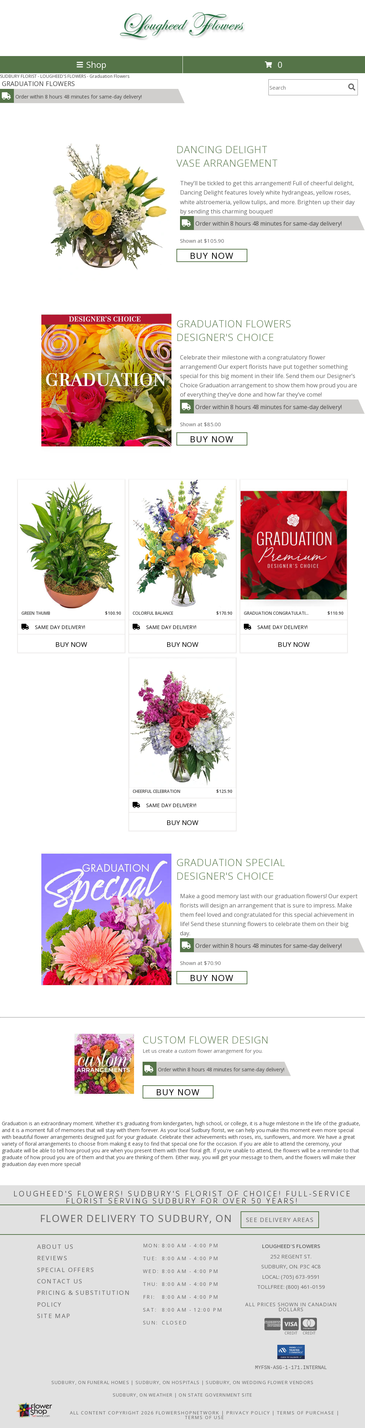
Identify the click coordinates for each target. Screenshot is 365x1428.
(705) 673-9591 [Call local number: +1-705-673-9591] (300, 1276)
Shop (91, 64)
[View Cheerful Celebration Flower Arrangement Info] (182, 723)
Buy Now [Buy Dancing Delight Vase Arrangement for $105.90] (212, 255)
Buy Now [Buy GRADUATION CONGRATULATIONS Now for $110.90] (294, 644)
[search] (352, 87)
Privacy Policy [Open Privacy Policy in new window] (248, 1412)
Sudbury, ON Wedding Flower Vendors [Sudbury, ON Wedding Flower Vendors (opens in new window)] (260, 1382)
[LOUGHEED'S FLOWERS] (182, 45)
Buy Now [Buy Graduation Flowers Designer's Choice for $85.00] (212, 439)
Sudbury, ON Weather (143, 1394)
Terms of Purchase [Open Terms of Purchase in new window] (306, 1412)
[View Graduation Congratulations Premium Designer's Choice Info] (293, 545)
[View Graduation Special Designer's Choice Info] (107, 919)
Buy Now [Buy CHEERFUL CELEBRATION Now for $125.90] (182, 822)
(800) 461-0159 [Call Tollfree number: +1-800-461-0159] (305, 1286)
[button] (291, 1352)
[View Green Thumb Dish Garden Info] (71, 545)
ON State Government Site (215, 1394)
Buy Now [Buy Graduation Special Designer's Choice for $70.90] (212, 978)
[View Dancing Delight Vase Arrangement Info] (107, 201)
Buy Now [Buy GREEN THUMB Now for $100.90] (71, 644)
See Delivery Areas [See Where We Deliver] (280, 1220)
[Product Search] (307, 87)
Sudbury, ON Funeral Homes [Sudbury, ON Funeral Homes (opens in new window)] (90, 1382)
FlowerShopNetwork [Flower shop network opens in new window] (188, 1412)
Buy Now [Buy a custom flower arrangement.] (178, 1092)
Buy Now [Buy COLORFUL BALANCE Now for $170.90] (182, 644)
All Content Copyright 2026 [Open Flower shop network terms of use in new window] (112, 1412)
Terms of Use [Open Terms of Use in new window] (205, 1417)
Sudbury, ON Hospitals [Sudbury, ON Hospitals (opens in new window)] (167, 1382)
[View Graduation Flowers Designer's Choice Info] (107, 380)
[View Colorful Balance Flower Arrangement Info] (182, 544)
